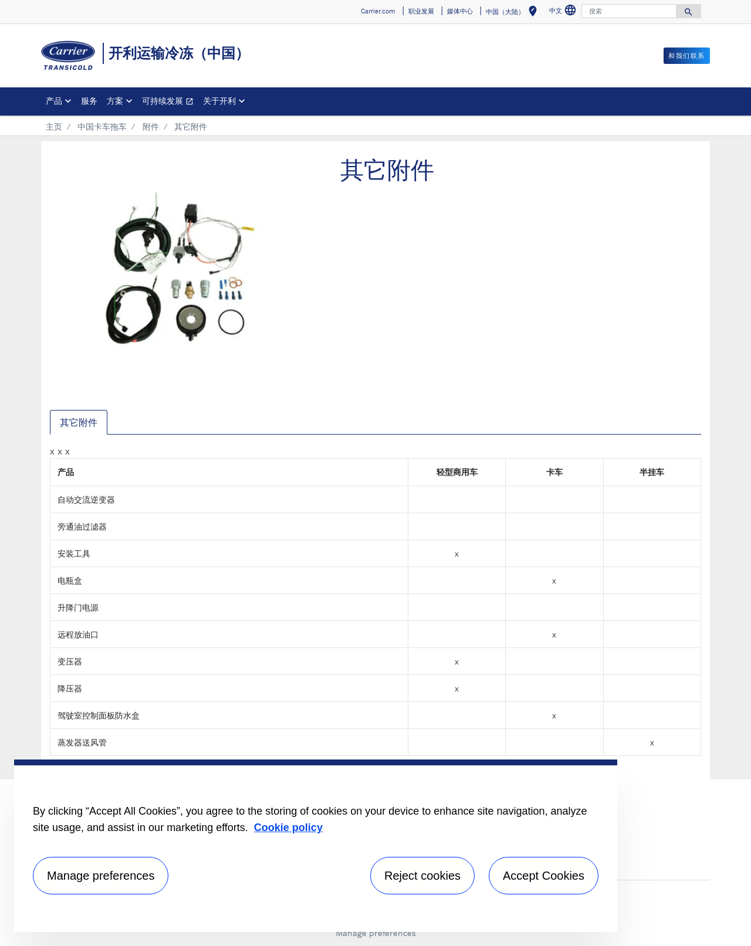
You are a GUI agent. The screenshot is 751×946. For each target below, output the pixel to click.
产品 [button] (54, 101)
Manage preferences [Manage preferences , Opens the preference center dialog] (100, 875)
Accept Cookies (543, 875)
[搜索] (628, 11)
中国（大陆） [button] (514, 13)
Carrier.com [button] (378, 11)
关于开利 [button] (219, 101)
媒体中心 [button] (460, 11)
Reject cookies (422, 875)
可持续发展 (170, 102)
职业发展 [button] (421, 11)
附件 (151, 126)
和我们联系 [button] (686, 56)
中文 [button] (564, 12)
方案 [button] (115, 101)
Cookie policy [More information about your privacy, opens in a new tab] (288, 827)
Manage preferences (376, 933)
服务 (89, 101)
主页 (54, 126)
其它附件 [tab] (78, 422)
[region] (315, 845)
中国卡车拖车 (102, 126)
